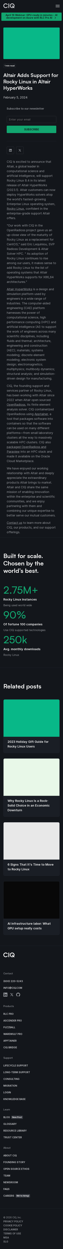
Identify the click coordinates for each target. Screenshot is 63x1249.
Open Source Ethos (16, 1168)
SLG (5, 1241)
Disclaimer (10, 1229)
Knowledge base (14, 1099)
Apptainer (41, 414)
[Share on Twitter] (20, 150)
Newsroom (10, 1182)
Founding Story (14, 1162)
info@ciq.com (12, 987)
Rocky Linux (15, 208)
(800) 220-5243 (13, 981)
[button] (58, 6)
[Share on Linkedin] (10, 150)
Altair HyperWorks (19, 289)
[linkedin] (5, 995)
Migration (10, 1085)
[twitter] (11, 995)
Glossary (10, 1123)
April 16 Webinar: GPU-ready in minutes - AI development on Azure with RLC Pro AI (31, 16)
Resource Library (15, 1130)
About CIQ (10, 1155)
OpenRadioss (16, 404)
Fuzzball (9, 1027)
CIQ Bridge (10, 1047)
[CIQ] (9, 6)
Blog (13, 1117)
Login (7, 1092)
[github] (18, 995)
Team (6, 1175)
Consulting (11, 1079)
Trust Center (12, 1137)
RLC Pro (8, 1013)
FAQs (6, 1189)
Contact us (14, 522)
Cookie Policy (12, 1225)
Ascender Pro (12, 1020)
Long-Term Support (16, 1072)
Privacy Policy (13, 1221)
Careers (16, 1196)
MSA (6, 1237)
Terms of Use (12, 1233)
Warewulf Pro (12, 1034)
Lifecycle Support (15, 1065)
